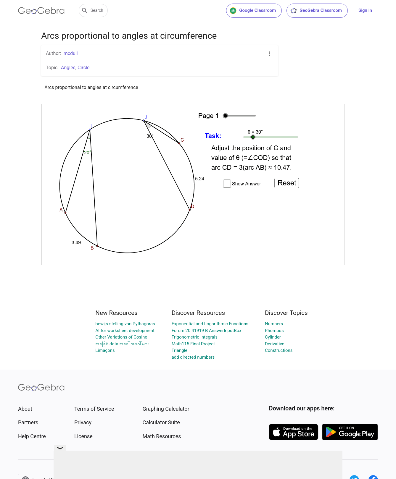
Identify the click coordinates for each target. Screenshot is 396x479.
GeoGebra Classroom (316, 10)
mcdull (71, 53)
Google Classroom (253, 10)
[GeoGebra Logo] (41, 10)
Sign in (365, 10)
